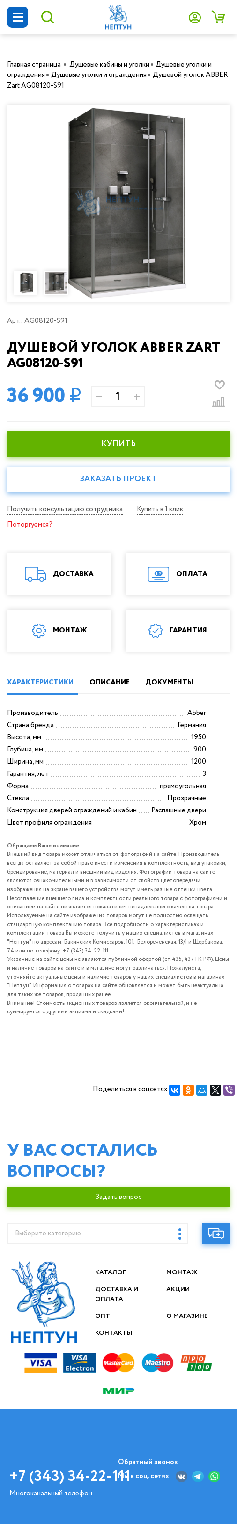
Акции (178, 1289)
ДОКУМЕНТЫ (169, 682)
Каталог (110, 1272)
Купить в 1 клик (160, 509)
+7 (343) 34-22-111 (69, 1476)
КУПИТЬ (118, 444)
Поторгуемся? (29, 525)
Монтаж (182, 1272)
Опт (102, 1316)
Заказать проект (118, 479)
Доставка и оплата (117, 1294)
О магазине (187, 1316)
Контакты (114, 1333)
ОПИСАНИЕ (109, 682)
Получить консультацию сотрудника (65, 509)
